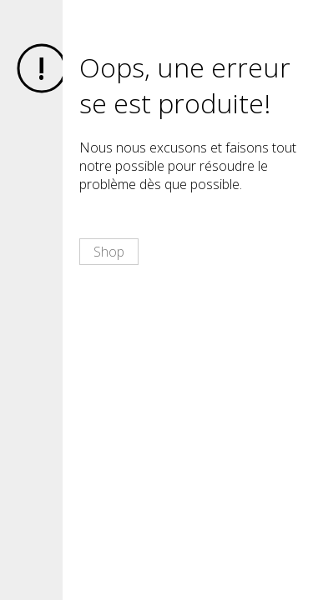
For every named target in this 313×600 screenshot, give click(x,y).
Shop (108, 251)
